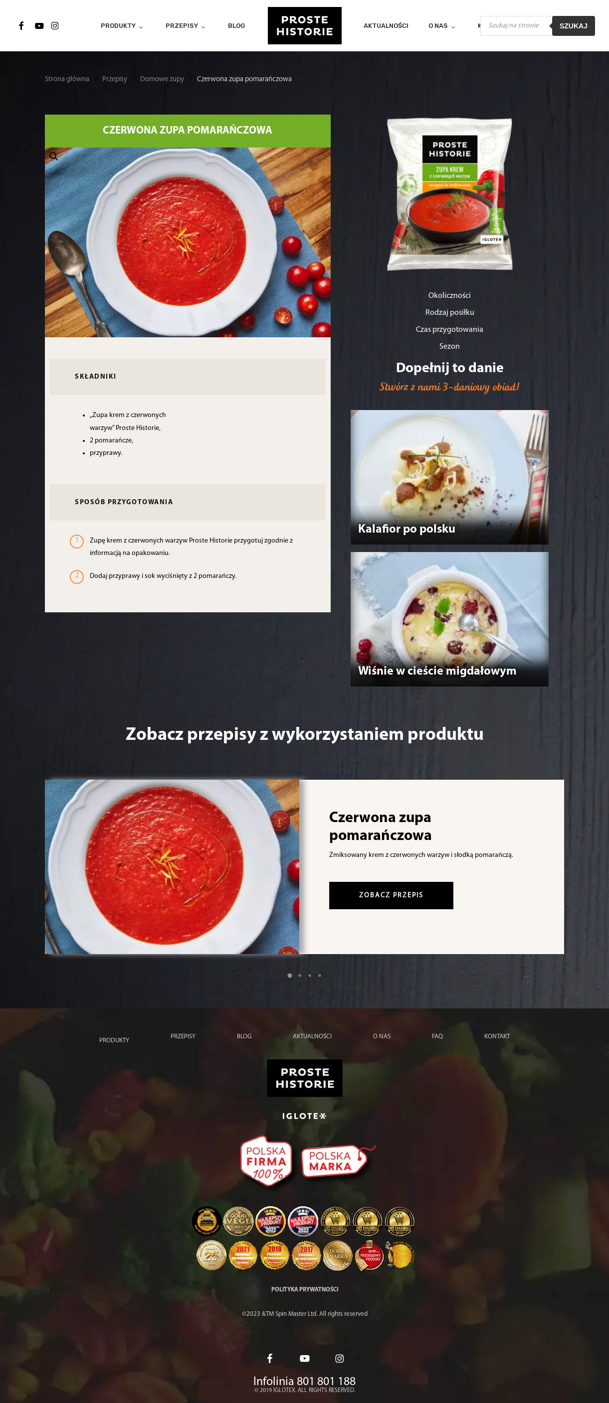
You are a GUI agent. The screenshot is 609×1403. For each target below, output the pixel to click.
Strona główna (67, 79)
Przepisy (114, 79)
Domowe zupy (162, 79)
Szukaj (574, 26)
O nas (382, 1036)
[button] (188, 242)
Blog (244, 1036)
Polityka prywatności (304, 1290)
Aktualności (312, 1036)
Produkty (114, 1040)
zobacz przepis (391, 895)
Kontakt (497, 1036)
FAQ (437, 1036)
